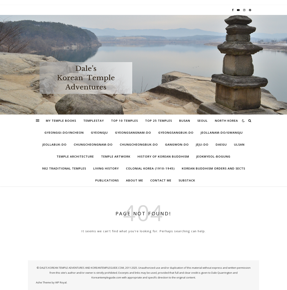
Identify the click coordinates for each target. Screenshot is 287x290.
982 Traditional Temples (64, 168)
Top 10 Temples (124, 120)
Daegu (221, 144)
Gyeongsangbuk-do (176, 132)
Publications (107, 180)
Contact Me (160, 180)
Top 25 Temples (158, 120)
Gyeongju (99, 132)
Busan (184, 120)
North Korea (226, 120)
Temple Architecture (75, 156)
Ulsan (239, 144)
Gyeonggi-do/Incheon (64, 132)
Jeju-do (202, 144)
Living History (106, 168)
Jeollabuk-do (54, 144)
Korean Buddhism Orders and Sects (213, 168)
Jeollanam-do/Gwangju (222, 132)
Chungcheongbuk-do (139, 144)
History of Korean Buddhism (163, 156)
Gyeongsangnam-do (133, 132)
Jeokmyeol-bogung (213, 156)
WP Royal (61, 282)
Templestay (93, 120)
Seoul (202, 120)
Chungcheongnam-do (93, 144)
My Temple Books (61, 120)
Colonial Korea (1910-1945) (150, 168)
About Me (134, 180)
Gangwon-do (177, 144)
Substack (187, 180)
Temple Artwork (115, 156)
